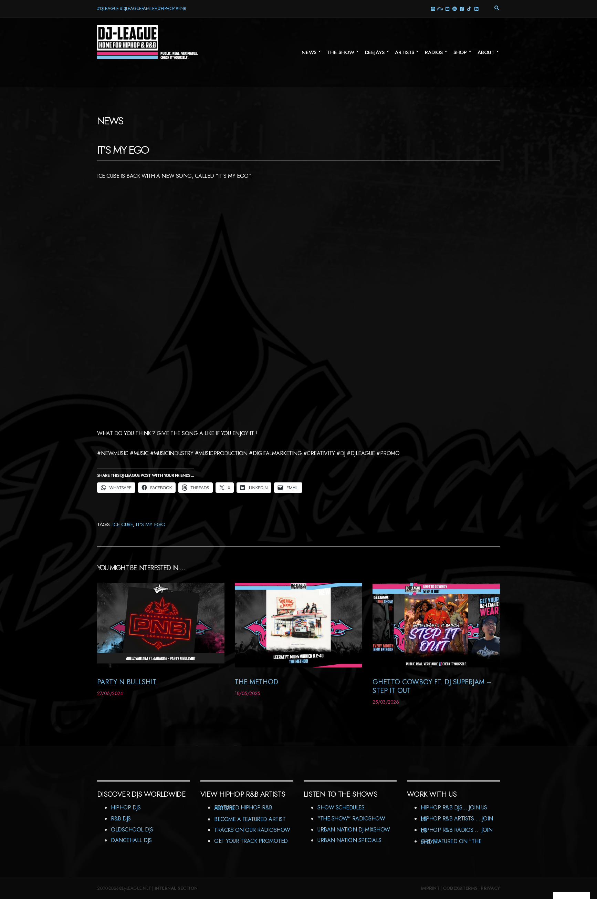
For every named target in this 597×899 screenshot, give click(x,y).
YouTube (447, 8)
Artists (404, 52)
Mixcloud (440, 8)
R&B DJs (121, 819)
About (486, 52)
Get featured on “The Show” (451, 841)
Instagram (432, 8)
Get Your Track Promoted (251, 841)
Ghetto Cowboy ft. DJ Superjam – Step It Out (432, 686)
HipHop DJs (125, 807)
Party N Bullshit (126, 682)
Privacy (490, 888)
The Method (256, 682)
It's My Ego (150, 524)
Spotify (454, 8)
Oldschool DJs (132, 830)
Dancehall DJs (131, 840)
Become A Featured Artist (249, 819)
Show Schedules (340, 807)
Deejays (375, 52)
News (309, 52)
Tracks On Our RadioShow (252, 830)
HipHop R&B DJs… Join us (454, 807)
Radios (434, 52)
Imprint (430, 888)
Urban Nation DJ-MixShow (353, 830)
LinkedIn (476, 8)
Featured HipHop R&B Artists (243, 808)
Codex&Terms (460, 888)
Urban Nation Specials (349, 840)
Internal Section (176, 888)
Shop (460, 52)
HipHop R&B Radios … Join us (456, 830)
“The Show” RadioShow (351, 819)
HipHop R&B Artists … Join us (457, 819)
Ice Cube (123, 524)
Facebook (461, 8)
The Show (340, 52)
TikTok (469, 8)
